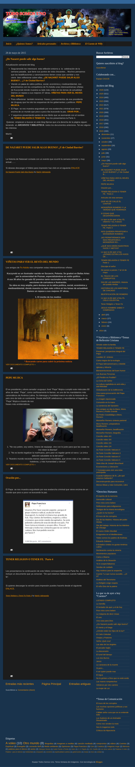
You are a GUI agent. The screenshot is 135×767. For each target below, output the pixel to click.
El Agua (99, 675)
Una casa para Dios (104, 621)
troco (92, 752)
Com (92, 746)
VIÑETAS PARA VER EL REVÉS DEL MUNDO (32, 261)
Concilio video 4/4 (103, 436)
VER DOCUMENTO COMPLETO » (21, 364)
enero (104, 326)
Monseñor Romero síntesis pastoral (111, 420)
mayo (104, 160)
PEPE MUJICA (14, 377)
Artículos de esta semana (112, 198)
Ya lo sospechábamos (105, 564)
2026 (101, 90)
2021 (101, 108)
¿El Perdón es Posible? (106, 377)
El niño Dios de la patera (106, 586)
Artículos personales (46, 44)
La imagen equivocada (106, 399)
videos (113, 743)
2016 (101, 127)
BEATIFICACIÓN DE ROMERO (114, 294)
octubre (105, 142)
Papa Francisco (80, 746)
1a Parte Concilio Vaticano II (108, 460)
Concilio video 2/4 (103, 443)
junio (104, 157)
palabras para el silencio (17, 749)
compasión (39, 752)
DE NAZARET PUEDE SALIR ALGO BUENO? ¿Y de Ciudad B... (115, 172)
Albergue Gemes (44, 749)
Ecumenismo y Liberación (107, 467)
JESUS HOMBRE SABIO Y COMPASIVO (112, 309)
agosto (105, 149)
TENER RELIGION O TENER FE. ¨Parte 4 (29, 559)
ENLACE (75, 168)
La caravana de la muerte (107, 665)
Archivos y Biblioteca (71, 44)
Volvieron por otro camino (107, 685)
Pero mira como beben (106, 503)
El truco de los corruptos (106, 516)
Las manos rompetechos (106, 681)
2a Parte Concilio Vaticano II (108, 456)
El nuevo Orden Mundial (106, 531)
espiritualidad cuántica (62, 752)
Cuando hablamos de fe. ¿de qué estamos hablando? (110, 477)
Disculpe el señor (108, 266)
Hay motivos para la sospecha (109, 570)
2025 (101, 94)
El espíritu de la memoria (106, 496)
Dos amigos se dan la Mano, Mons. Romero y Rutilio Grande (111, 410)
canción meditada (85, 743)
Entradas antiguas (80, 683)
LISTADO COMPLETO (106, 600)
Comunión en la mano (105, 402)
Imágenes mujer (113, 746)
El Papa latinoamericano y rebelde (110, 364)
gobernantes (77, 752)
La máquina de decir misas (107, 614)
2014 (101, 331)
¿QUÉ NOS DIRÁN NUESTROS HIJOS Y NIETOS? (115, 247)
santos (33, 749)
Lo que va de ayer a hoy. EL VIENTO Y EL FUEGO (113, 220)
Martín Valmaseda (43, 172)
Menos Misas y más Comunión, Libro (112, 485)
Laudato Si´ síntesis (104, 357)
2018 (101, 120)
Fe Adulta (24, 267)
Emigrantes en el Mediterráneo (109, 534)
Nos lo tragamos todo (105, 727)
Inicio (9, 44)
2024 (101, 97)
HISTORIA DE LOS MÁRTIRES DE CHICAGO (114, 289)
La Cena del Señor (104, 381)
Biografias (49, 743)
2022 (101, 105)
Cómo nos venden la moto (107, 724)
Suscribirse (101, 68)
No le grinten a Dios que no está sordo (112, 678)
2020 (101, 112)
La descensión (102, 651)
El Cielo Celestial (103, 634)
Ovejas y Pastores (104, 638)
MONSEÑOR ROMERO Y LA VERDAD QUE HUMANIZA (113, 208)
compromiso (101, 743)
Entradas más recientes (20, 683)
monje (86, 752)
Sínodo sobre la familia (106, 345)
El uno (99, 617)
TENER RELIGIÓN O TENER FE (110, 348)
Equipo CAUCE (102, 79)
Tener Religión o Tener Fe (112, 304)
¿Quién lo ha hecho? (105, 513)
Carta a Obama (102, 557)
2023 (101, 101)
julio (103, 153)
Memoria (126, 746)
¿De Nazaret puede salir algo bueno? (25, 59)
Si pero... (100, 668)
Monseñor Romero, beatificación (110, 429)
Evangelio (21, 746)
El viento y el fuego (104, 627)
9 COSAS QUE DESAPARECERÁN (110, 214)
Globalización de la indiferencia (109, 390)
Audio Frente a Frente (60, 749)
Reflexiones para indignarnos (108, 506)
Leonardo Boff (35, 746)
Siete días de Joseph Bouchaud (109, 463)
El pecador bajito (103, 648)
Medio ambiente (51, 746)
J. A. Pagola (82, 749)
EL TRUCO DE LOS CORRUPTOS (109, 277)
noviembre (106, 138)
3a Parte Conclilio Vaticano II (108, 453)
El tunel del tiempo (104, 654)
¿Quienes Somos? (24, 44)
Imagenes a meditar (65, 743)
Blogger (99, 762)
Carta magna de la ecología (108, 360)
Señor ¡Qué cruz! (103, 641)
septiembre (107, 145)
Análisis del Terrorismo (106, 579)
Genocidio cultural (104, 499)
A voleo (11, 743)
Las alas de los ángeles (106, 644)
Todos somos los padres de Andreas (111, 538)
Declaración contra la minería (108, 550)
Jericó (98, 661)
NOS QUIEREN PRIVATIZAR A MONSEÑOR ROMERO (114, 232)
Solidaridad (29, 752)
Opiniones (66, 746)
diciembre (106, 134)
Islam (73, 749)
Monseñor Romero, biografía (108, 433)
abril (104, 315)
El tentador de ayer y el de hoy (109, 607)
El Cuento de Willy (94, 44)
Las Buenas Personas (105, 374)
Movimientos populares (106, 554)
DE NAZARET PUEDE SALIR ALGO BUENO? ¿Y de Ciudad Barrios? (44, 147)
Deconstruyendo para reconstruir (110, 481)
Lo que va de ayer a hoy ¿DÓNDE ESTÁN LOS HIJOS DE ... (114, 254)
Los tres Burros (102, 658)
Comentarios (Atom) (26, 690)
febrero (105, 322)
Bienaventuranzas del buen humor (110, 371)
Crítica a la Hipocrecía (105, 730)
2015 (101, 131)
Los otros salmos (106, 749)
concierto (49, 752)
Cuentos (122, 743)
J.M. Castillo (93, 749)
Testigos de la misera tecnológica (110, 509)
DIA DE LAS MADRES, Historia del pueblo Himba (114, 283)
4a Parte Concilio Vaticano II (108, 450)
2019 (101, 116)
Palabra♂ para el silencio (14, 752)
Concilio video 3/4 (103, 440)
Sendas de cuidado (104, 567)
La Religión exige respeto (107, 583)
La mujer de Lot (103, 688)
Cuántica (100, 746)
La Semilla (100, 604)
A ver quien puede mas (106, 671)
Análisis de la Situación (106, 560)
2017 (101, 123)
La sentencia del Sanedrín (107, 406)
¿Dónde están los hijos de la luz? (110, 631)
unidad (99, 752)
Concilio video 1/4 (103, 446)
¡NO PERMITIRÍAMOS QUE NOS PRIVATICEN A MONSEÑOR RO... (113, 239)
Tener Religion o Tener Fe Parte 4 (19, 596)
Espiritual (10, 746)
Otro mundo (31, 743)
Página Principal (51, 683)
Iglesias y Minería (103, 367)
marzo (104, 318)
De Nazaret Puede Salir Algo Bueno (20, 172)
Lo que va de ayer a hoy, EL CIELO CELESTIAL (113, 299)
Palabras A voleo (121, 749)
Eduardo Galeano (103, 541)
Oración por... (13, 477)
